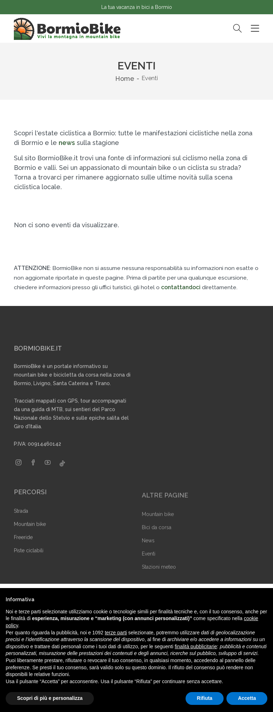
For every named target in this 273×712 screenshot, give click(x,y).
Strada (21, 520)
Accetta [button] (247, 698)
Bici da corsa (156, 536)
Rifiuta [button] (205, 698)
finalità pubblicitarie (196, 646)
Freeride (23, 547)
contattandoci (180, 287)
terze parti (116, 632)
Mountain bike (30, 533)
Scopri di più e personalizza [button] (49, 698)
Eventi (148, 563)
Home (124, 78)
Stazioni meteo (159, 576)
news (67, 142)
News (148, 549)
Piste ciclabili (28, 560)
